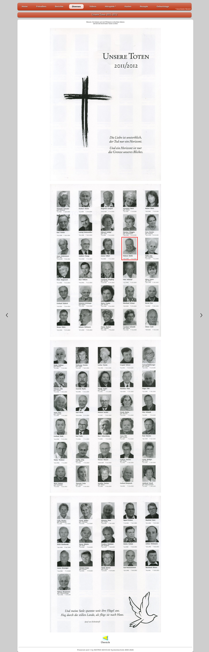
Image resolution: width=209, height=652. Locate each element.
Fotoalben (41, 6)
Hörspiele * (110, 6)
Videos (92, 6)
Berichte (59, 6)
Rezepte (144, 6)
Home (25, 6)
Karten (128, 6)
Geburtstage (163, 6)
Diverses (76, 6)
